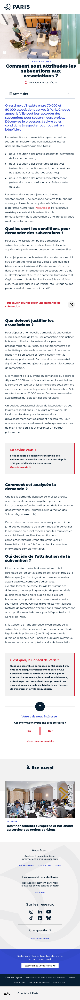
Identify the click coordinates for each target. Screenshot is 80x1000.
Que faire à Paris (28, 993)
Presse (72, 978)
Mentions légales (13, 978)
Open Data (19, 982)
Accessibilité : (45, 978)
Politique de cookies (39, 982)
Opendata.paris (19, 467)
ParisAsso (41, 207)
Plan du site (59, 982)
